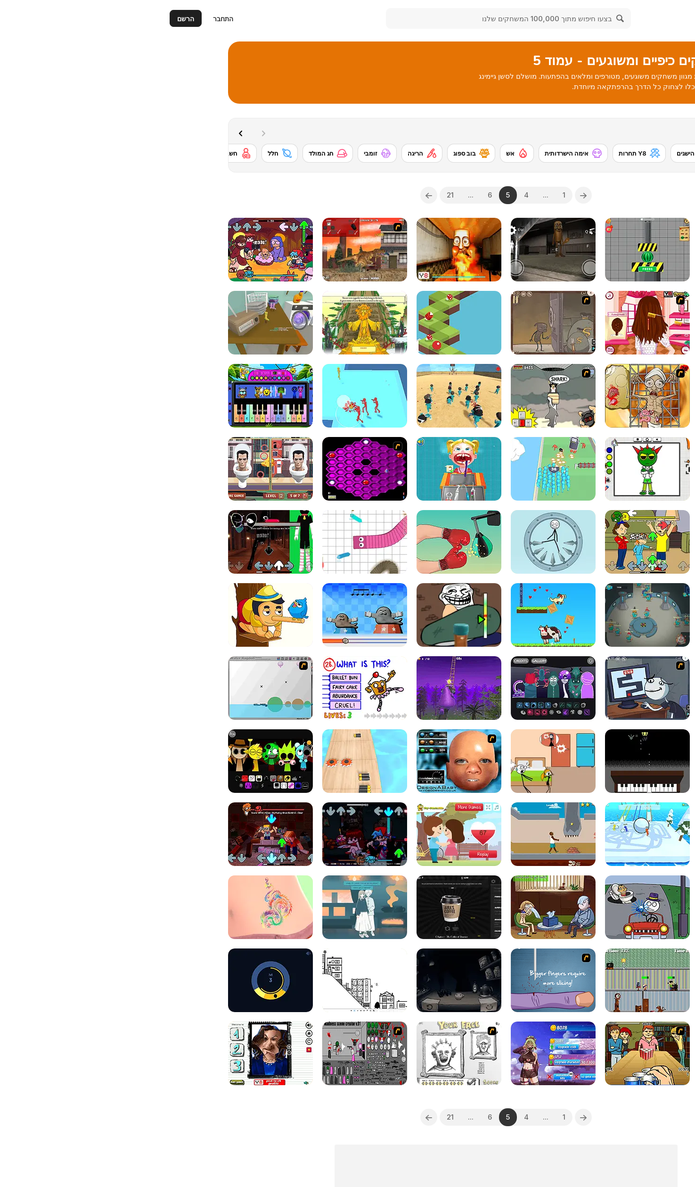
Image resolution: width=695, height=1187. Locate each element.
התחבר (65, 19)
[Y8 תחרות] (480, 153)
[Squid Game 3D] (300, 396)
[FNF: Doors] (112, 542)
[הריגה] (263, 153)
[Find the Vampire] (583, 396)
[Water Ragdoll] (112, 688)
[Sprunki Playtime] (583, 469)
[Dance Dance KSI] (583, 249)
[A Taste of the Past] (206, 907)
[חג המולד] (169, 153)
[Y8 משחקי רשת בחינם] (645, 18)
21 (291, 194)
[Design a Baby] (300, 761)
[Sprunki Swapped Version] (112, 761)
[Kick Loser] (394, 542)
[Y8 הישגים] (538, 153)
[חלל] (121, 153)
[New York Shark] (394, 396)
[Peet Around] (112, 980)
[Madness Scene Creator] (206, 1053)
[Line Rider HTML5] (206, 980)
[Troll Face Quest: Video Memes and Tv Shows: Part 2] (394, 907)
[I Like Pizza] (583, 980)
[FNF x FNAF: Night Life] (206, 834)
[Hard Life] (394, 834)
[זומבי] (218, 153)
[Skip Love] (394, 761)
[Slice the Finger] (394, 980)
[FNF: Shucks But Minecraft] (112, 834)
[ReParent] (489, 980)
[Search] (462, 18)
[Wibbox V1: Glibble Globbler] (394, 688)
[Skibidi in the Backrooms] (583, 322)
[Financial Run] (583, 1053)
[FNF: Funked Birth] (112, 249)
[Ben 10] (593, 153)
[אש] (359, 153)
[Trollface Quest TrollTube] (489, 688)
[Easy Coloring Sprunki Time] (489, 469)
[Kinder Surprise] (583, 542)
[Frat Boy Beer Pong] (489, 1053)
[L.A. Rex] (206, 249)
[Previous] (425, 195)
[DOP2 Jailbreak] (489, 907)
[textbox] (583, 195)
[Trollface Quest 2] (583, 907)
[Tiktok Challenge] (300, 542)
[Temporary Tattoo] (112, 907)
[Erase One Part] (112, 615)
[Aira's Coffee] (300, 907)
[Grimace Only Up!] (300, 688)
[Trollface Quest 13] (394, 322)
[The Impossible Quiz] (206, 688)
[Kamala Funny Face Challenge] (112, 1053)
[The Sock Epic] (112, 322)
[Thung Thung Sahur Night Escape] (394, 249)
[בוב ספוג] (313, 153)
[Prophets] (206, 322)
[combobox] (583, 195)
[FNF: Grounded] (489, 542)
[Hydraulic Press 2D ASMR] (489, 249)
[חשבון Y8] (72, 153)
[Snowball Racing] (489, 834)
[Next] (84, 132)
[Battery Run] (206, 761)
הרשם (27, 19)
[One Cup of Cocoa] (300, 980)
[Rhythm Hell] (206, 615)
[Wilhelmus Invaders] (489, 761)
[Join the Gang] (206, 396)
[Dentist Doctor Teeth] (300, 469)
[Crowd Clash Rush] (394, 469)
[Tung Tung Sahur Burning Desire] (300, 249)
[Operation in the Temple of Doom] (489, 396)
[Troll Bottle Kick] (300, 615)
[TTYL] (583, 834)
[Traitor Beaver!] (489, 615)
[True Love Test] (300, 834)
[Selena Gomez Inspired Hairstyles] (489, 322)
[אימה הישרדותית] (415, 153)
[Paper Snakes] (206, 542)
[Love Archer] (394, 615)
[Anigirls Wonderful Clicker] (394, 1053)
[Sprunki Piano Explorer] (112, 396)
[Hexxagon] (206, 469)
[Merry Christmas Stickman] (583, 688)
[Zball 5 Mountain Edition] (300, 322)
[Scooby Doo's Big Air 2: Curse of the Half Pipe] (583, 615)
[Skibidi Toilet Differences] (112, 469)
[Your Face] (300, 1053)
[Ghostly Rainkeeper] (583, 761)
